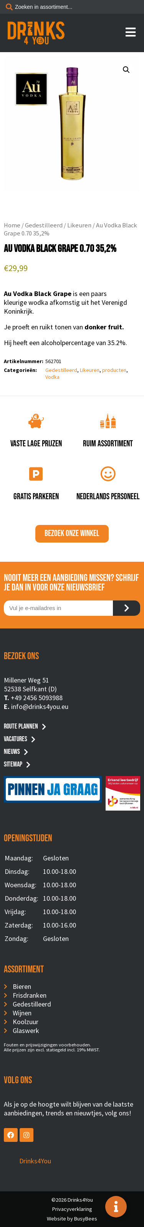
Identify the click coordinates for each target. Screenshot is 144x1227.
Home (12, 225)
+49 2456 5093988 (37, 697)
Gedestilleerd (44, 225)
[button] (126, 70)
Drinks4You (35, 1160)
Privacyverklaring (72, 1209)
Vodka (52, 376)
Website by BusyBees (72, 1218)
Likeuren (79, 225)
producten (114, 370)
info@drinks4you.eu (39, 706)
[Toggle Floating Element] (116, 1206)
